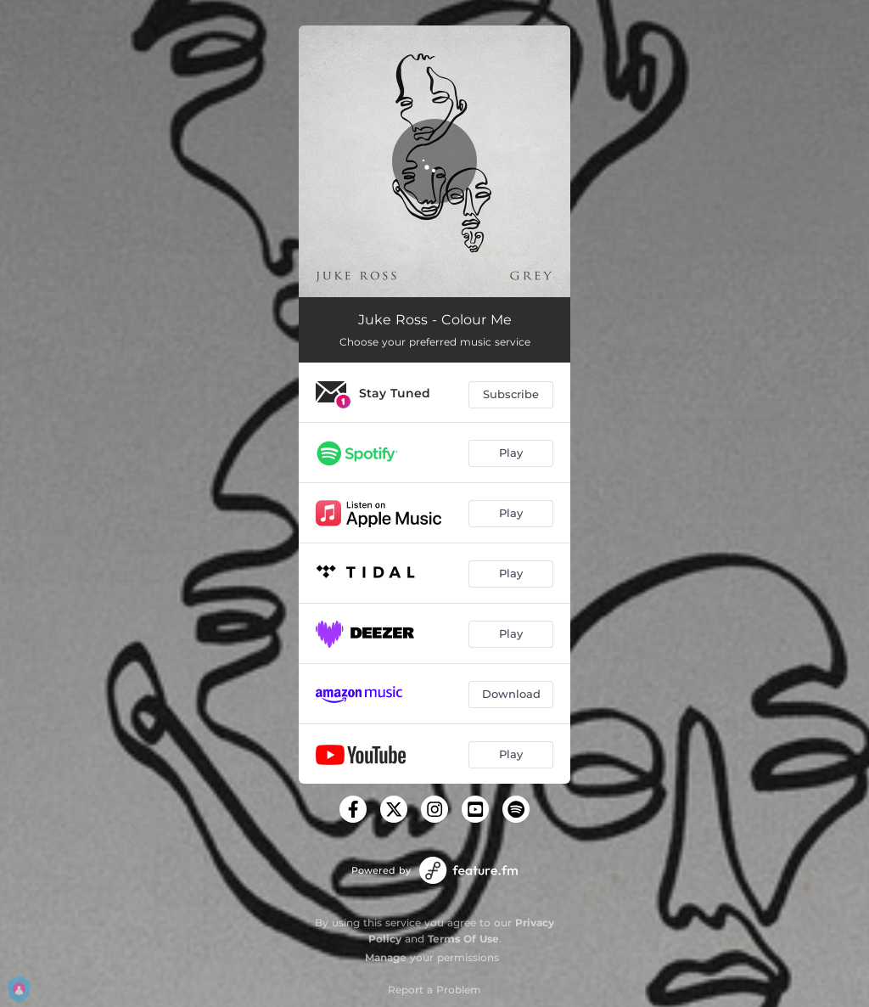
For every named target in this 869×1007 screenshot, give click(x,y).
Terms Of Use (463, 938)
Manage (385, 957)
